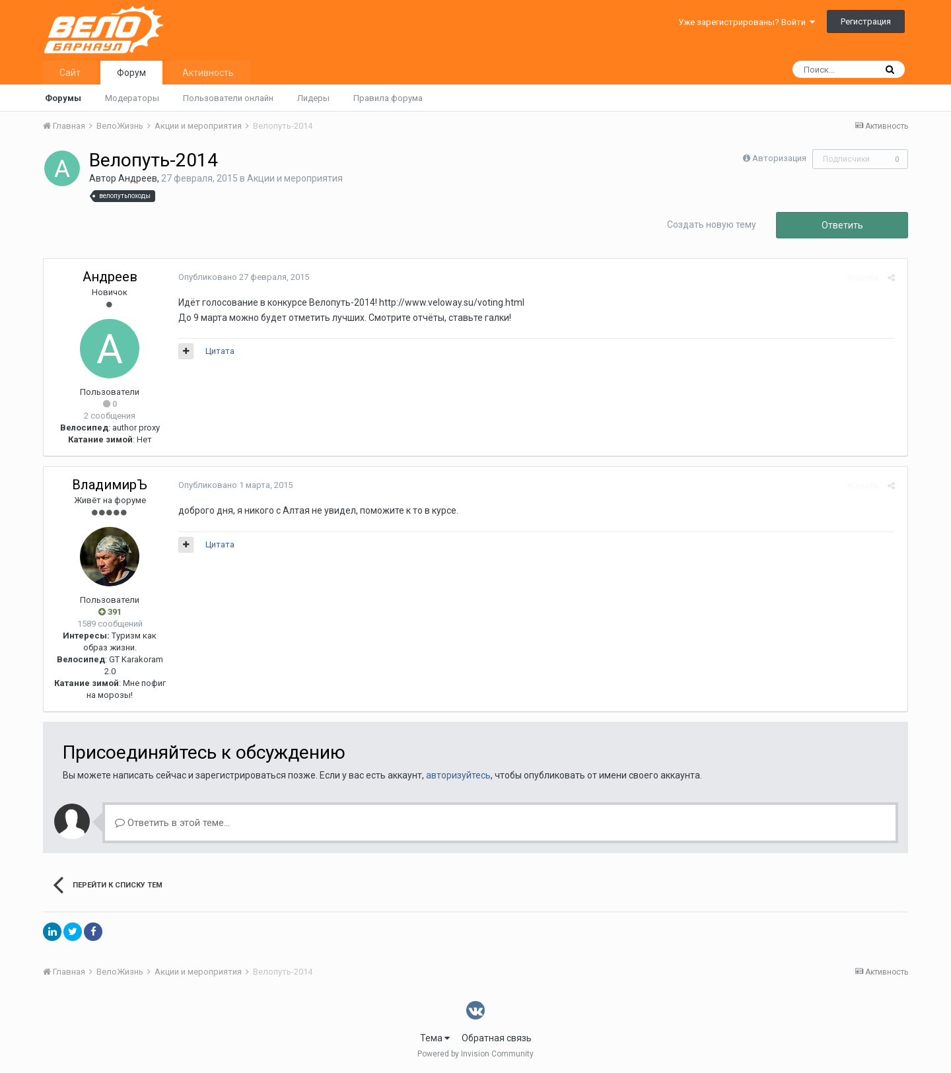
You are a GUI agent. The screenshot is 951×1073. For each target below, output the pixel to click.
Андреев (137, 178)
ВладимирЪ (109, 485)
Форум (131, 72)
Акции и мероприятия (295, 178)
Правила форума (388, 98)
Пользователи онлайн (228, 98)
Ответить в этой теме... (172, 823)
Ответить (842, 225)
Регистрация (866, 21)
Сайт (70, 72)
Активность (208, 72)
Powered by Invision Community (475, 1053)
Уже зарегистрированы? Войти (746, 22)
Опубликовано (241, 277)
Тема (435, 1038)
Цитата (217, 351)
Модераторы (132, 98)
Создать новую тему (711, 224)
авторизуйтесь (458, 775)
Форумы (63, 98)
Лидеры (313, 98)
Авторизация (779, 158)
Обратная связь (497, 1038)
